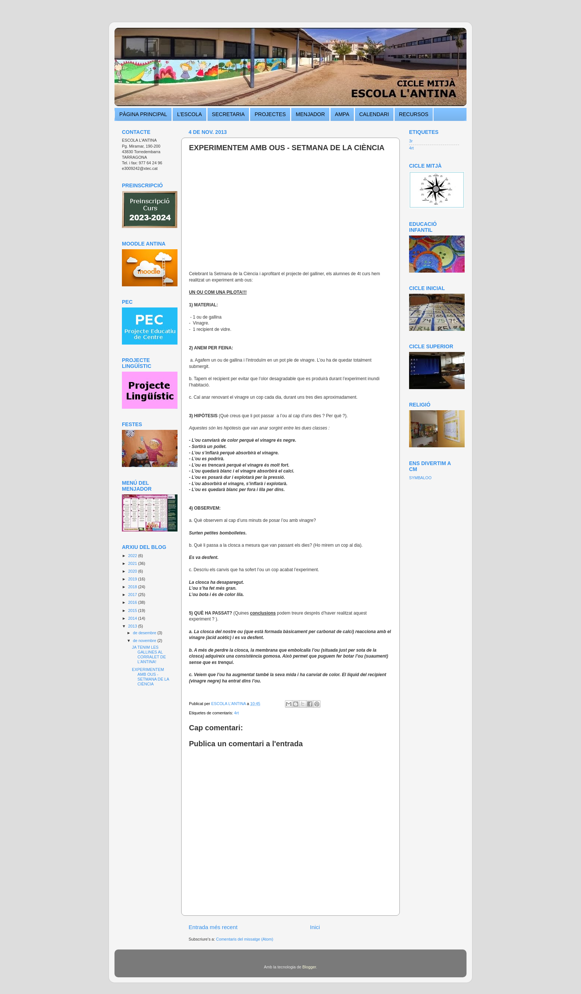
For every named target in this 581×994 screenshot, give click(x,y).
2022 (133, 555)
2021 (133, 563)
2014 (133, 618)
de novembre (145, 640)
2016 (133, 602)
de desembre (145, 633)
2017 (133, 594)
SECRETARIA (228, 114)
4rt (236, 713)
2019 (133, 579)
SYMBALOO (420, 477)
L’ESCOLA (189, 114)
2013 (133, 626)
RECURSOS (413, 114)
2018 (133, 587)
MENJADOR (310, 114)
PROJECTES (270, 114)
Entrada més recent (213, 927)
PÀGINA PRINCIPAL (143, 114)
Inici (315, 927)
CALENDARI (374, 114)
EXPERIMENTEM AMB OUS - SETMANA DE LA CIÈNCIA (150, 676)
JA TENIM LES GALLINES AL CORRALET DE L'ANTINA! (149, 654)
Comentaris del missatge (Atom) (244, 939)
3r (411, 141)
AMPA (342, 114)
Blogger (309, 967)
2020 (133, 571)
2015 (133, 610)
